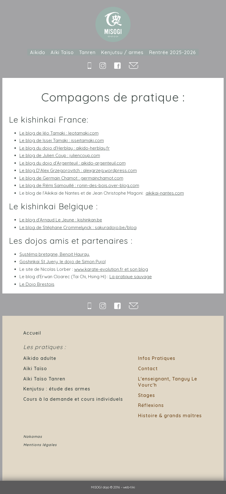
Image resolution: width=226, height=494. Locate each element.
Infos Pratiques (156, 358)
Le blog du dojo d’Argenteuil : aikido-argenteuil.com (72, 163)
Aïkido (37, 52)
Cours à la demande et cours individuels (73, 399)
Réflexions (151, 405)
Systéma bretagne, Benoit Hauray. (54, 254)
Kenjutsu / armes (122, 52)
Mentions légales (40, 445)
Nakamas (32, 436)
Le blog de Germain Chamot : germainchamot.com (71, 178)
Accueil (32, 333)
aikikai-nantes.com (165, 193)
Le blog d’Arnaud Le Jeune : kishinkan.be (60, 220)
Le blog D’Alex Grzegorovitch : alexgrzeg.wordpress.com (78, 170)
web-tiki (129, 487)
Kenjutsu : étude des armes (56, 389)
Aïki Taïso (62, 52)
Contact (148, 368)
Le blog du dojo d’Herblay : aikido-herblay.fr (64, 148)
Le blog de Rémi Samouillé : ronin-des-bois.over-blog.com (79, 185)
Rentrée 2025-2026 (172, 52)
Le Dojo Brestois (36, 284)
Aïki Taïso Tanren (44, 379)
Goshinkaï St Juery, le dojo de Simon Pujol (62, 261)
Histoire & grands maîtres (170, 415)
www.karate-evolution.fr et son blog (111, 269)
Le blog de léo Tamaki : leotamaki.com (59, 133)
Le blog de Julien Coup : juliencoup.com (59, 155)
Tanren (87, 52)
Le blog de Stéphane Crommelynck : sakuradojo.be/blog (78, 227)
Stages (146, 395)
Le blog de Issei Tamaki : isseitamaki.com (61, 140)
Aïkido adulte (39, 358)
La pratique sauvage (130, 276)
